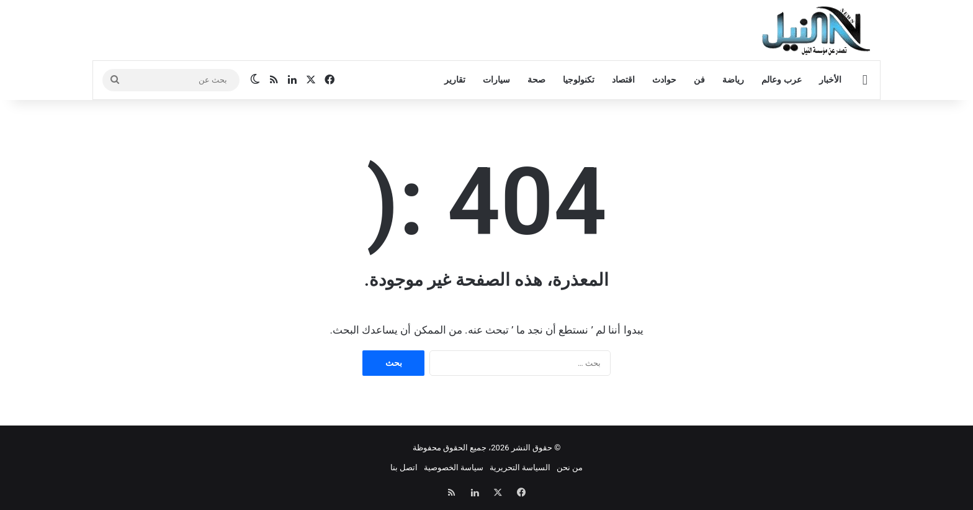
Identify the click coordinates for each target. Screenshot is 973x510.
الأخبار (830, 79)
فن (699, 79)
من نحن (570, 467)
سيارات (496, 79)
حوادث (664, 79)
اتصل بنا (404, 467)
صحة (536, 79)
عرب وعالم (781, 79)
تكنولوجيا (578, 79)
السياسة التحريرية (520, 467)
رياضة (733, 79)
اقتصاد (623, 79)
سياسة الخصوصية (453, 467)
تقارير (454, 79)
